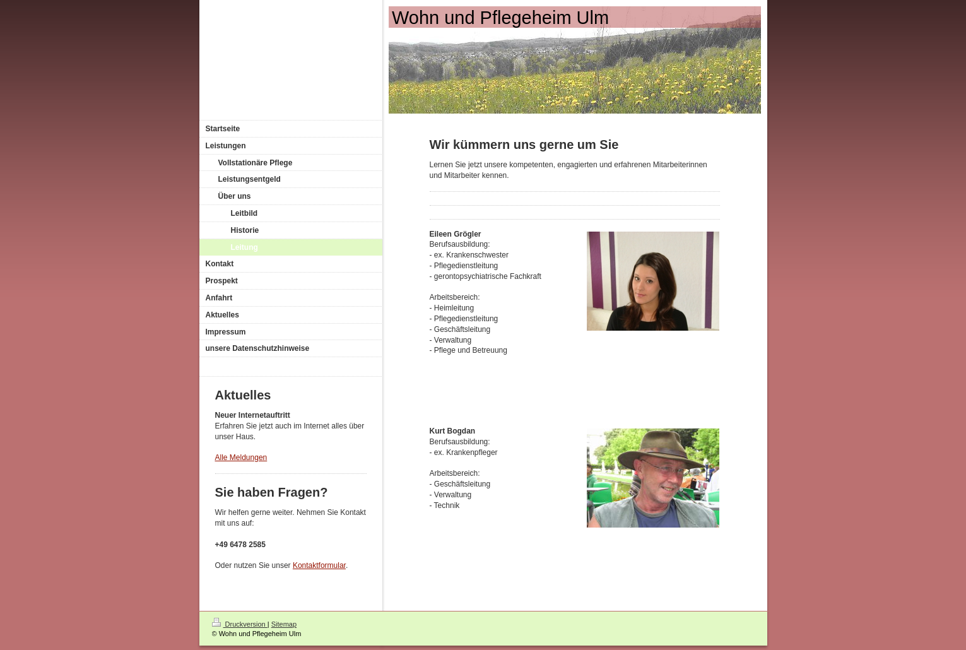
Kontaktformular (319, 565)
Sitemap (284, 624)
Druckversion (240, 624)
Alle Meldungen (241, 457)
